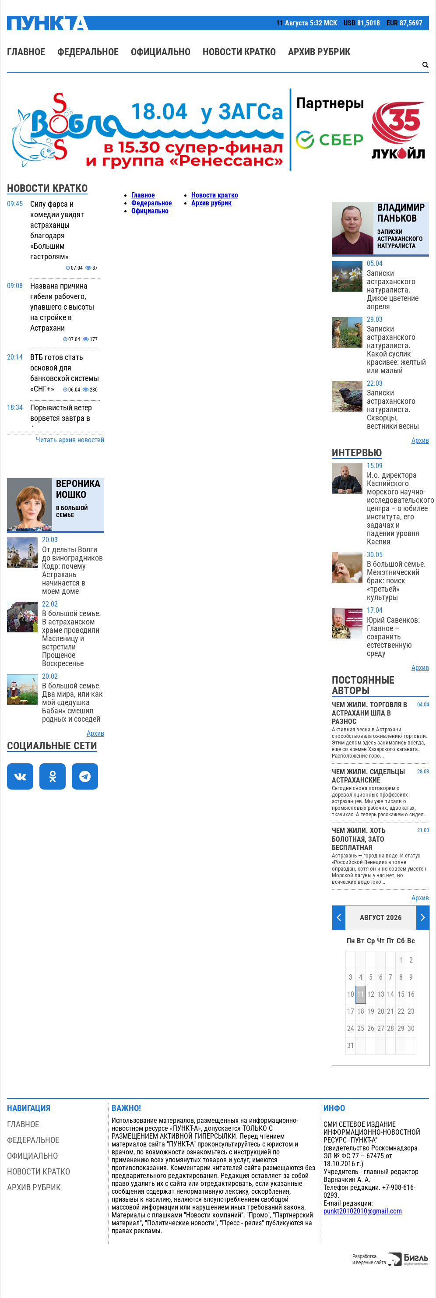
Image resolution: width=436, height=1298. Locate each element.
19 (370, 1012)
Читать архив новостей (70, 440)
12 (370, 994)
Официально (160, 51)
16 (411, 994)
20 (380, 1012)
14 (390, 994)
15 (400, 994)
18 (360, 1012)
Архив (95, 733)
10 (350, 994)
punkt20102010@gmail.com (362, 1211)
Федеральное (88, 51)
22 (400, 1012)
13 (380, 994)
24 (350, 1029)
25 (360, 1029)
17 (350, 1012)
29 (400, 1029)
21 (390, 1012)
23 (411, 1012)
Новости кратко (239, 51)
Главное (26, 51)
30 (411, 1029)
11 (360, 994)
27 (380, 1029)
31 (350, 1046)
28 (390, 1029)
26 (370, 1029)
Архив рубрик (319, 51)
